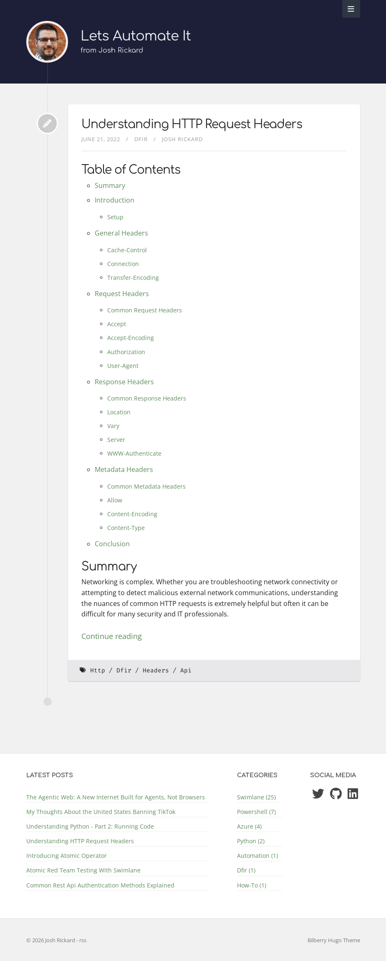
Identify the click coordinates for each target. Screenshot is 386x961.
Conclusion (112, 543)
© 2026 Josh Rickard (51, 940)
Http (97, 670)
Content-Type (126, 528)
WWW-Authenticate (134, 453)
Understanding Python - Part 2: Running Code (90, 826)
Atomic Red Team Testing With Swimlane (83, 870)
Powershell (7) (256, 812)
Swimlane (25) (256, 797)
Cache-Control (127, 250)
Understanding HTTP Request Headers (191, 124)
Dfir (141, 139)
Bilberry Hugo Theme (334, 940)
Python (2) (251, 841)
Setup (115, 217)
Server (116, 440)
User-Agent (123, 366)
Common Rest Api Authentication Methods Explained (100, 885)
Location (119, 412)
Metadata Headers (124, 469)
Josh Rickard (182, 139)
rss (82, 940)
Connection (123, 264)
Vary (113, 426)
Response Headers (124, 381)
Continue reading (111, 636)
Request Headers (122, 293)
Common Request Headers (144, 310)
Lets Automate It (136, 36)
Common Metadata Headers (146, 486)
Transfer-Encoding (133, 277)
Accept (116, 324)
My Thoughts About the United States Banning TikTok (100, 812)
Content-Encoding (132, 514)
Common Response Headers (146, 398)
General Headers (121, 233)
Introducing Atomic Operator (66, 856)
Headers (156, 670)
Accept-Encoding (130, 338)
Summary (110, 185)
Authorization (126, 352)
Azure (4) (249, 826)
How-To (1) (251, 885)
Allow (114, 500)
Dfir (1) (246, 870)
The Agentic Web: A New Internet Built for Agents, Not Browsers (115, 797)
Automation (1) (257, 856)
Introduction (114, 200)
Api (186, 670)
